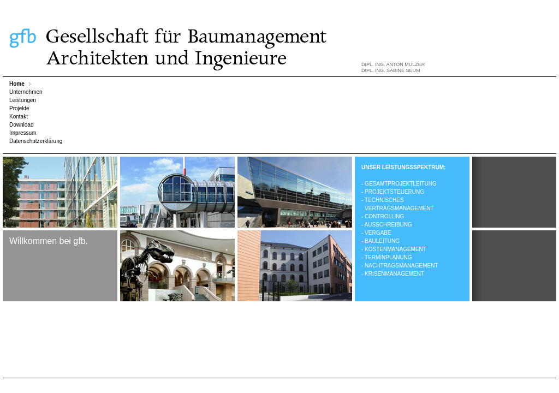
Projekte (19, 108)
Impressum (22, 133)
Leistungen (22, 100)
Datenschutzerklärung (35, 141)
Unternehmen (26, 92)
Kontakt (18, 117)
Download (21, 125)
